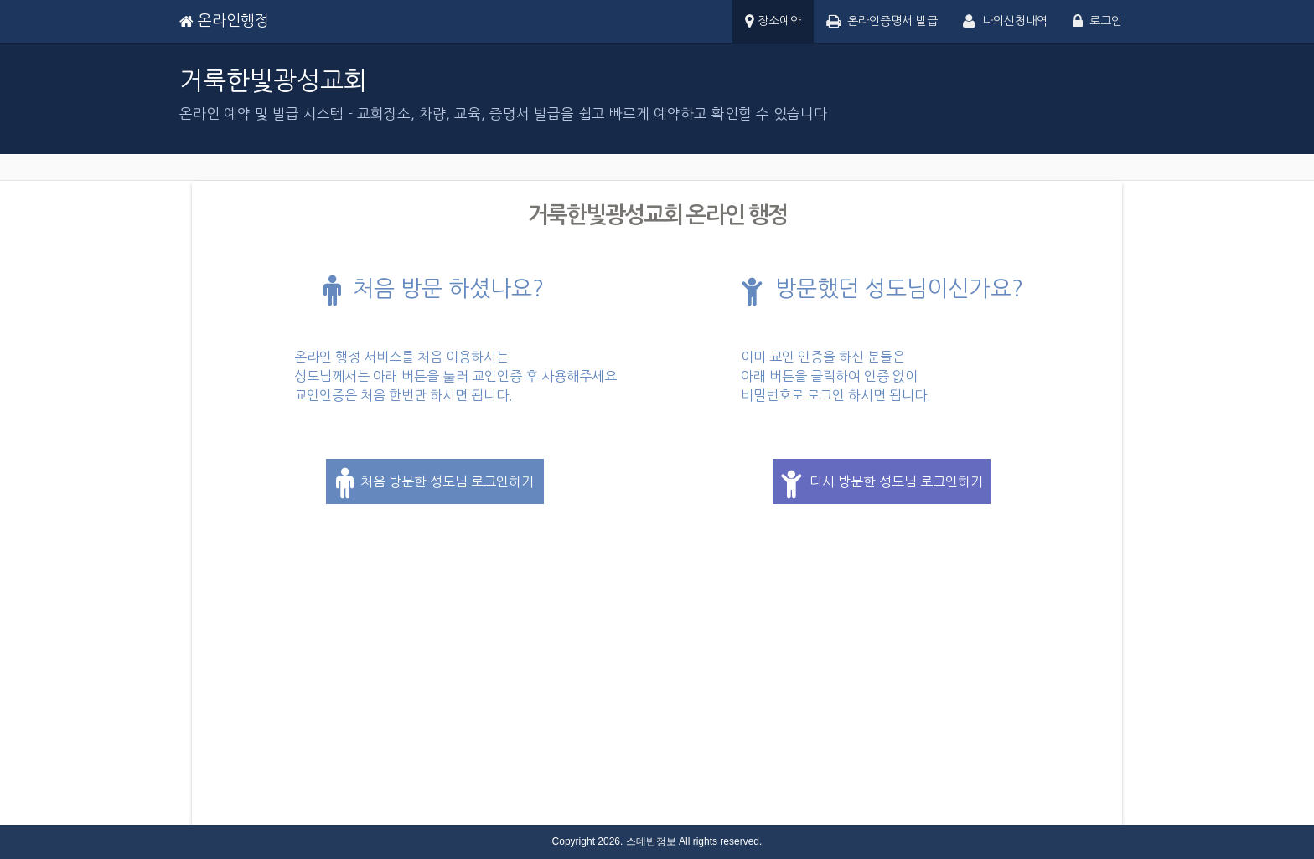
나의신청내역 (1005, 22)
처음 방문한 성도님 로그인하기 (435, 482)
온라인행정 (224, 21)
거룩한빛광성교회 (273, 80)
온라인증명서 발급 (882, 22)
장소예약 (773, 22)
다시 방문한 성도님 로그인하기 (881, 482)
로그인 (1097, 22)
